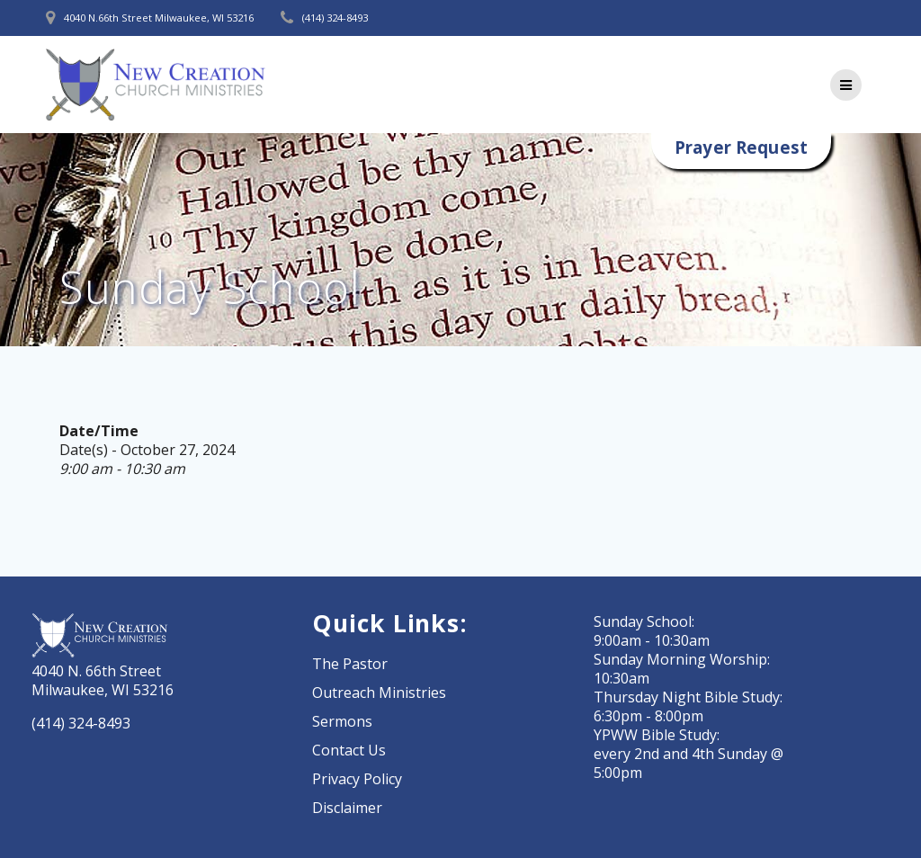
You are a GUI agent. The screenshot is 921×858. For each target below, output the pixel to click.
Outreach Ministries (379, 692)
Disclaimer (347, 808)
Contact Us (349, 750)
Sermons (342, 721)
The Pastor (350, 664)
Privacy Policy (357, 779)
